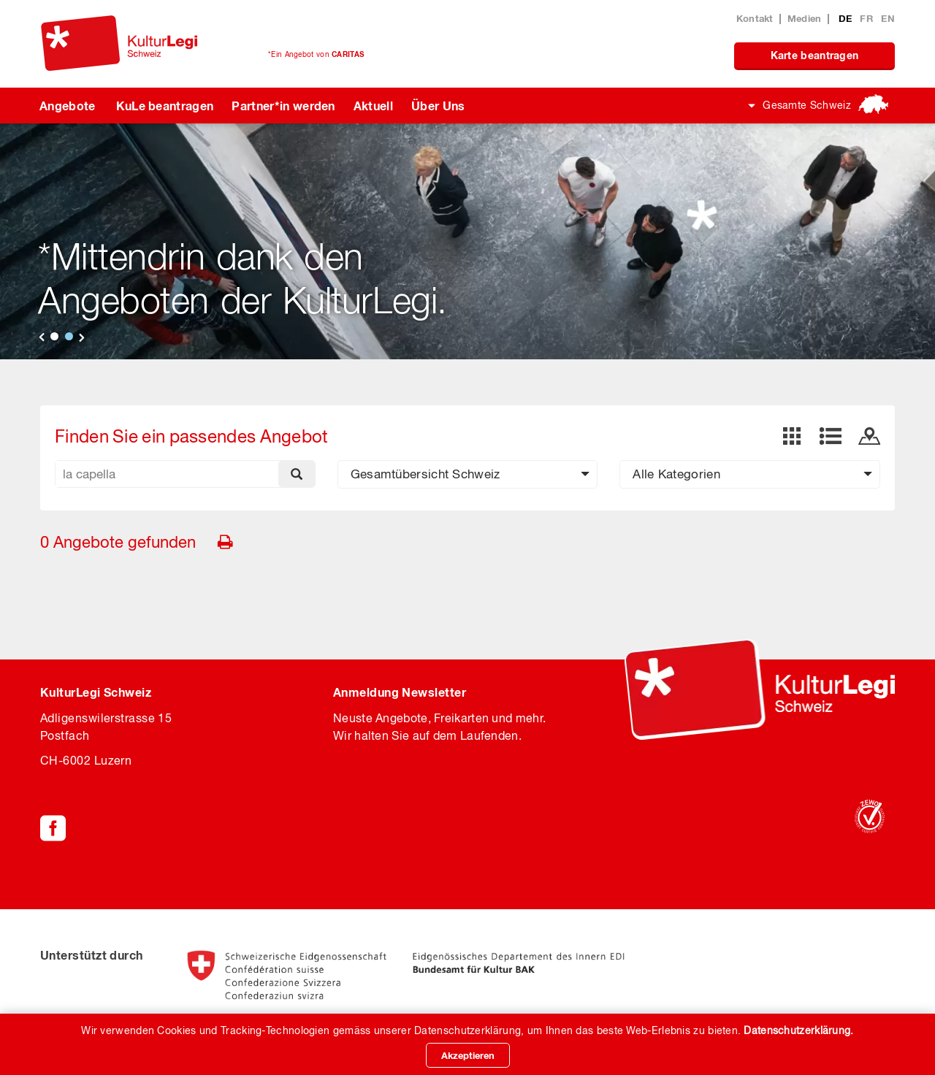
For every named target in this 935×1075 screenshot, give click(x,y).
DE (847, 18)
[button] (468, 474)
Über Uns (438, 105)
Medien (804, 18)
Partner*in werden (283, 105)
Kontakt (755, 18)
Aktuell (373, 105)
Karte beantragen (815, 55)
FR (868, 18)
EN (888, 18)
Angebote (67, 105)
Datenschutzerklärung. (798, 1030)
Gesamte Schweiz (807, 105)
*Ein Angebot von (316, 54)
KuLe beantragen (165, 105)
